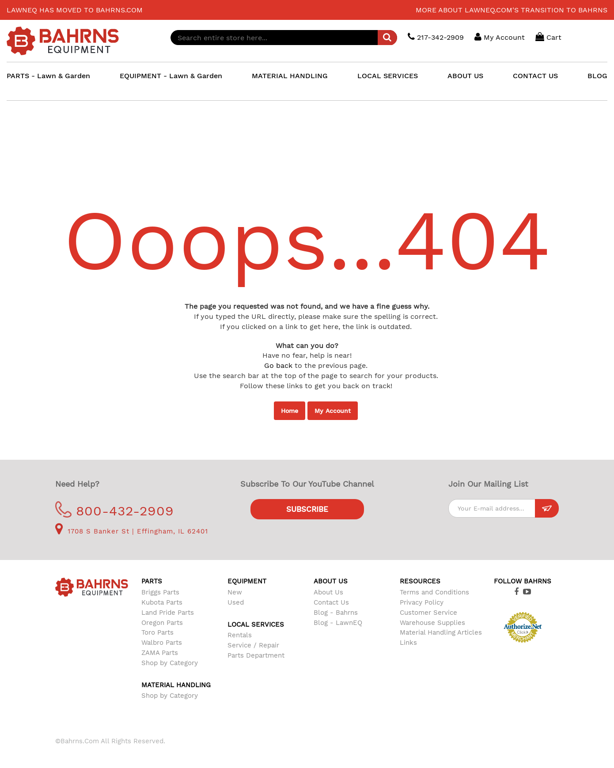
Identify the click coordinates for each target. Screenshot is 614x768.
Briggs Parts (160, 592)
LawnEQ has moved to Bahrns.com (75, 10)
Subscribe (307, 509)
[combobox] (284, 37)
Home (289, 410)
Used (235, 602)
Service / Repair (253, 645)
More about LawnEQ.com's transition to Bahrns (511, 10)
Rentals (239, 635)
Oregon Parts (162, 623)
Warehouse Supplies (432, 623)
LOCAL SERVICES (387, 76)
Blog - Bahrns (336, 613)
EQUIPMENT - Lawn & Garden (171, 76)
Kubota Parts (161, 602)
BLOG (597, 76)
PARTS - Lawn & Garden (48, 76)
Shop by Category (169, 663)
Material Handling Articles (441, 632)
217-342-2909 (436, 37)
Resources (420, 581)
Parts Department (255, 655)
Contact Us (331, 602)
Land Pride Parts (167, 613)
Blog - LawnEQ (338, 623)
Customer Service (428, 613)
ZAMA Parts (159, 653)
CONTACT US (535, 76)
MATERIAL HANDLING (290, 76)
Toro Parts (157, 632)
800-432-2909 (114, 510)
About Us (328, 592)
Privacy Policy (421, 602)
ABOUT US (465, 76)
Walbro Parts (161, 643)
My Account (333, 410)
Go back (278, 365)
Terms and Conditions (434, 592)
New (234, 592)
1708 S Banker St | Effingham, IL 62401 (131, 531)
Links (408, 643)
